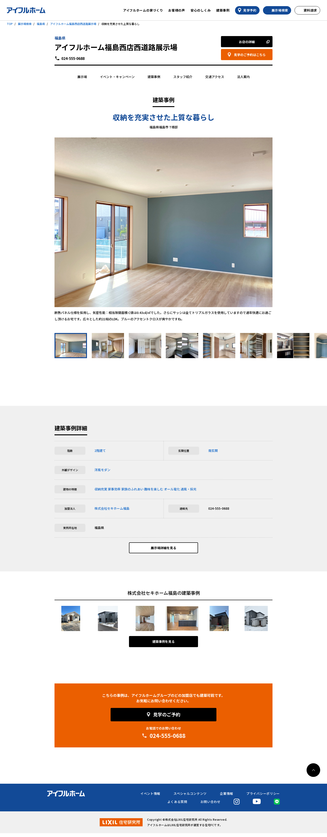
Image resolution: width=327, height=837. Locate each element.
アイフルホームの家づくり (143, 10)
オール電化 (172, 489)
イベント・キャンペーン (117, 76)
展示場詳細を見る (163, 550)
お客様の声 (176, 10)
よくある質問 (177, 805)
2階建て (100, 450)
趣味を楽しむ (153, 489)
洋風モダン (102, 469)
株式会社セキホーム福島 (111, 508)
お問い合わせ (210, 805)
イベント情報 (150, 797)
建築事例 (223, 10)
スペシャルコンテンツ (190, 797)
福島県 (41, 24)
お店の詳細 (247, 41)
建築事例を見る (163, 645)
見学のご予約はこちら (250, 54)
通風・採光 (188, 489)
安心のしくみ (201, 10)
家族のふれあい (132, 489)
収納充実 (100, 489)
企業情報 (226, 797)
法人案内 (243, 76)
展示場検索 (25, 24)
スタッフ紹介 (182, 76)
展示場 (82, 76)
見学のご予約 (166, 718)
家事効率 (114, 489)
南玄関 (213, 450)
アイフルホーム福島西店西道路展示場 (73, 24)
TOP (10, 24)
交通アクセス (214, 76)
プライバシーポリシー (263, 797)
